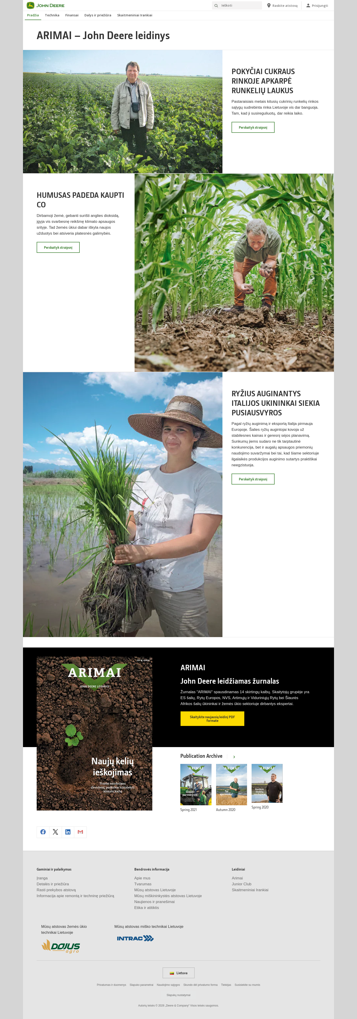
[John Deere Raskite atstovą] (282, 5)
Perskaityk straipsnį (257, 129)
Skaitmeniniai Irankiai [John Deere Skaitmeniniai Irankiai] (134, 15)
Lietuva (178, 972)
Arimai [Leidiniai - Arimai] (237, 878)
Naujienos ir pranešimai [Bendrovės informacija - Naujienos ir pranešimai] (154, 901)
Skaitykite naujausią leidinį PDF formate (212, 719)
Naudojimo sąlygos (168, 984)
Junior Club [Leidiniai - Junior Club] (241, 884)
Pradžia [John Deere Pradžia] (33, 15)
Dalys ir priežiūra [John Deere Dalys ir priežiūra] (97, 15)
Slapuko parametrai (141, 984)
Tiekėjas (226, 984)
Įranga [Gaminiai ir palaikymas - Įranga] (42, 878)
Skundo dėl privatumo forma (201, 984)
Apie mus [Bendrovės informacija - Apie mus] (142, 878)
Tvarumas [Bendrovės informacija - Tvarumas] (143, 884)
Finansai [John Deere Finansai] (72, 15)
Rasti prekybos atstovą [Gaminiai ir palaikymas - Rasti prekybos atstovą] (56, 890)
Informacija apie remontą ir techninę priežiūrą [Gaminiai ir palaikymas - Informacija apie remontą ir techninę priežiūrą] (75, 896)
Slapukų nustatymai (179, 994)
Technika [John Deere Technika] (52, 15)
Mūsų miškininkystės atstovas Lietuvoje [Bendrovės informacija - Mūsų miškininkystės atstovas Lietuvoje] (168, 896)
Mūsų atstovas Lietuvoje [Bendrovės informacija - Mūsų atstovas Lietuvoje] (155, 890)
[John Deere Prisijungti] (317, 5)
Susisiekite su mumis (247, 984)
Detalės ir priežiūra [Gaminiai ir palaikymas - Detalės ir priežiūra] (53, 884)
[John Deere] (48, 5)
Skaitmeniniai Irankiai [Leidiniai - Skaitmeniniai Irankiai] (250, 890)
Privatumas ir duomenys (111, 984)
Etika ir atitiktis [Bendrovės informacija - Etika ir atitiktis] (146, 907)
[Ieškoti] (237, 5)
